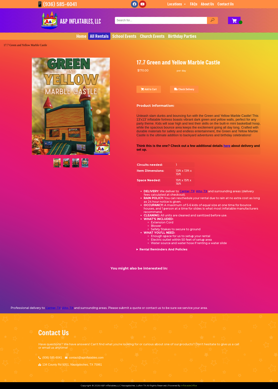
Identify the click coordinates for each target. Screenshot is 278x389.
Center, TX (187, 191)
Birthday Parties (182, 36)
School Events (124, 36)
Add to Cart (149, 89)
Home (81, 36)
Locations (176, 4)
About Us (207, 4)
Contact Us (225, 4)
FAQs (193, 4)
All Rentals (99, 36)
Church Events (152, 36)
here (227, 146)
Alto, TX (201, 191)
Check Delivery (184, 89)
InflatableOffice (189, 385)
